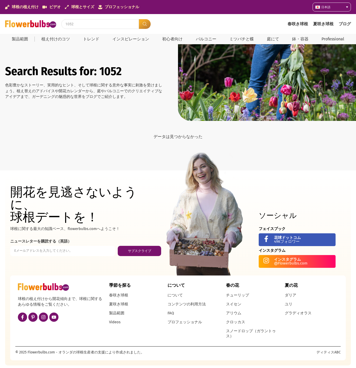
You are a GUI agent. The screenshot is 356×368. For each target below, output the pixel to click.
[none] (332, 7)
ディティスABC (328, 352)
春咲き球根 (298, 23)
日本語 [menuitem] (325, 7)
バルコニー (206, 39)
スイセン (233, 304)
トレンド (91, 39)
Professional (333, 39)
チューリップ (237, 295)
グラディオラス (298, 313)
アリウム (233, 313)
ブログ (345, 23)
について (175, 295)
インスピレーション (130, 39)
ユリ (288, 304)
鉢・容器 (300, 39)
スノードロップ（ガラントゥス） (251, 333)
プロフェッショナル (185, 322)
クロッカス (235, 322)
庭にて (273, 39)
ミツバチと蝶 (241, 39)
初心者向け (172, 39)
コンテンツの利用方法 (187, 304)
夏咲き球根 (323, 23)
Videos (115, 322)
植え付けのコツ (55, 39)
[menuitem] (332, 7)
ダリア (290, 295)
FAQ (171, 313)
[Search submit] (145, 24)
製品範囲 (20, 39)
